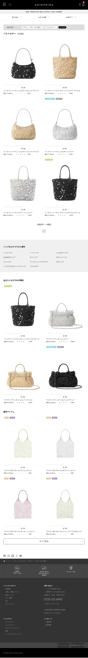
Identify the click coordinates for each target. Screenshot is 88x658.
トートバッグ (34, 253)
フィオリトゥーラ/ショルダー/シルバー (59, 152)
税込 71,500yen (8, 94)
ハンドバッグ (7, 253)
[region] (23, 61)
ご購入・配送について (10, 592)
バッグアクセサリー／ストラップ (14, 266)
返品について (7, 595)
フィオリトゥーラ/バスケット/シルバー (18, 213)
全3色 (23, 88)
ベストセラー (34, 266)
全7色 (23, 468)
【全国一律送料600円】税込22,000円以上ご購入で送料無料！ (44, 12)
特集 (4, 631)
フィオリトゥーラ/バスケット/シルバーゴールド (62, 91)
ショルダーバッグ (62, 253)
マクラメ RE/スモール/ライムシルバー (18, 471)
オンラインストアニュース (11, 634)
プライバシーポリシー (59, 646)
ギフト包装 (6, 598)
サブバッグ (60, 262)
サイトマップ (7, 604)
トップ (8, 561)
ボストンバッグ (61, 257)
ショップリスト (8, 625)
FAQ (4, 601)
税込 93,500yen (49, 94)
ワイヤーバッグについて (11, 628)
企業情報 (47, 622)
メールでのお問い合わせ (51, 589)
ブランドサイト (8, 622)
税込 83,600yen (51, 342)
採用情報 (47, 625)
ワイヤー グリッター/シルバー (57, 339)
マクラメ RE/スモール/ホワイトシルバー (61, 471)
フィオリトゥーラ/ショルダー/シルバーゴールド (21, 152)
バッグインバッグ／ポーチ (39, 262)
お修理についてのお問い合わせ (53, 592)
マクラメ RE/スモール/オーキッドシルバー (19, 532)
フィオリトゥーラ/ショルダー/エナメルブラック (21, 91)
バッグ (14, 561)
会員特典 (6, 589)
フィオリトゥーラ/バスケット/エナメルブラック (62, 213)
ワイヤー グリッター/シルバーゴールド (18, 400)
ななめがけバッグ (9, 257)
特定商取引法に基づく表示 (76, 646)
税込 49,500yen (9, 473)
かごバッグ (33, 257)
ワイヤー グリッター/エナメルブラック (60, 400)
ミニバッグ (7, 262)
